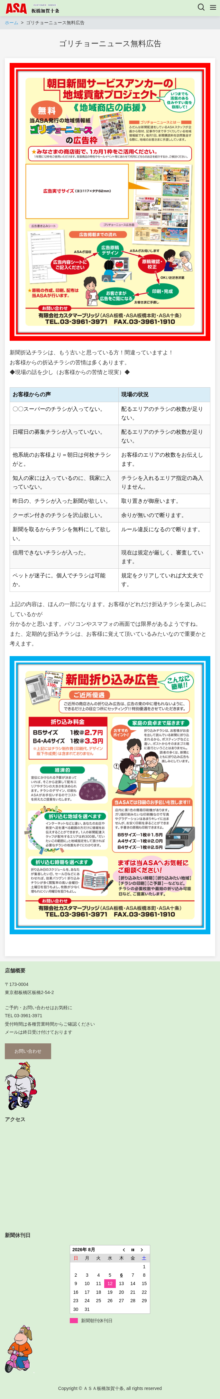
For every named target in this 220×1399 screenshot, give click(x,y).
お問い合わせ (27, 1051)
